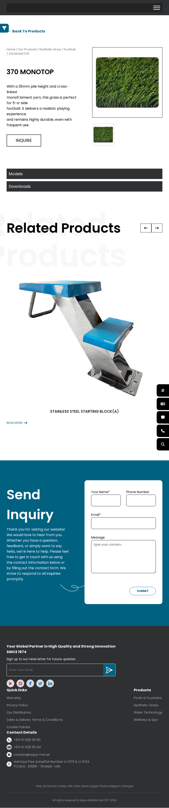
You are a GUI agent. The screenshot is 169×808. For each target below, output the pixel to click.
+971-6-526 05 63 (23, 740)
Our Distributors (19, 712)
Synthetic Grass (146, 705)
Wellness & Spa (146, 720)
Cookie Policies (18, 727)
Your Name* (100, 492)
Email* (96, 515)
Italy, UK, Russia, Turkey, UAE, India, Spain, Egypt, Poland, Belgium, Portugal (84, 786)
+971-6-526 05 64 (24, 747)
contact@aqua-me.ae (28, 754)
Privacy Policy (17, 705)
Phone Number (137, 492)
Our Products (27, 49)
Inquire (24, 141)
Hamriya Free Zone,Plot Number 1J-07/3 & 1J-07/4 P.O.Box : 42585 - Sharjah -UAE (48, 764)
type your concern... (123, 556)
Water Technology (148, 712)
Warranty (14, 698)
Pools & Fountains (148, 698)
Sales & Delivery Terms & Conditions (35, 720)
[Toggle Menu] (156, 8)
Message (98, 537)
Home (11, 49)
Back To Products (26, 31)
